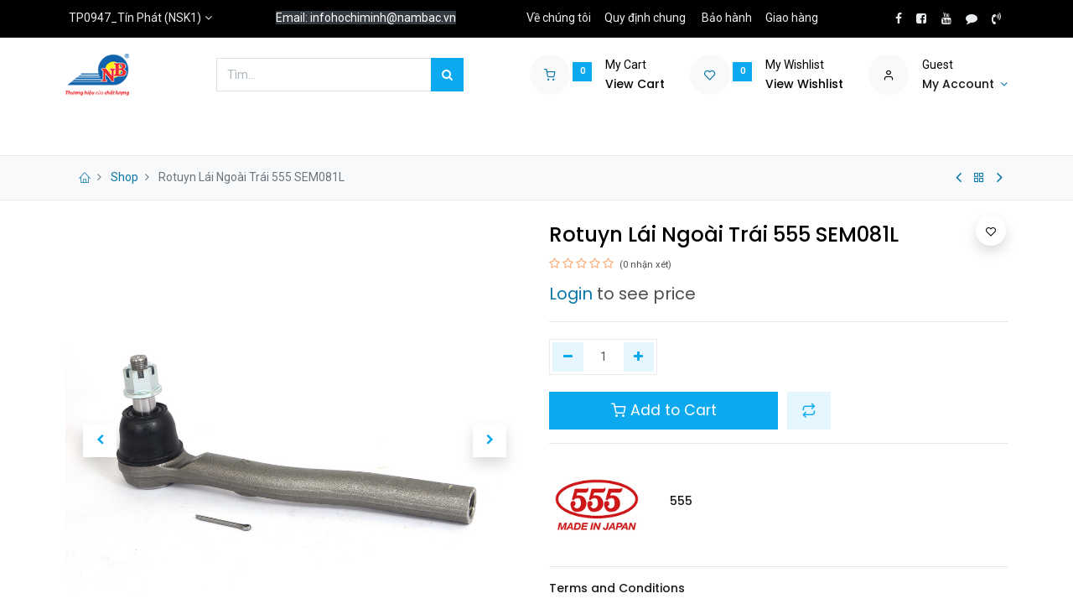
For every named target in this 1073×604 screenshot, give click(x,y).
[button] (99, 440)
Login (571, 293)
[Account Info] (965, 84)
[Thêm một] (639, 357)
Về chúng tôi (558, 17)
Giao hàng (791, 17)
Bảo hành (727, 17)
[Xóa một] (567, 357)
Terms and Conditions (617, 588)
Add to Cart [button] (664, 410)
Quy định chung (645, 17)
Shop (124, 177)
